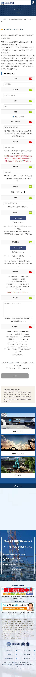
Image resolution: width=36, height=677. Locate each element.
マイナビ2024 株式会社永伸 (18, 601)
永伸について (9, 650)
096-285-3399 (13, 558)
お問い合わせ (27, 654)
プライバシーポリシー (14, 363)
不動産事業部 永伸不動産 (18, 585)
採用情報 (9, 654)
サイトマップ (27, 658)
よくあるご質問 (27, 650)
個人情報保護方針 (9, 658)
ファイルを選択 (18, 218)
